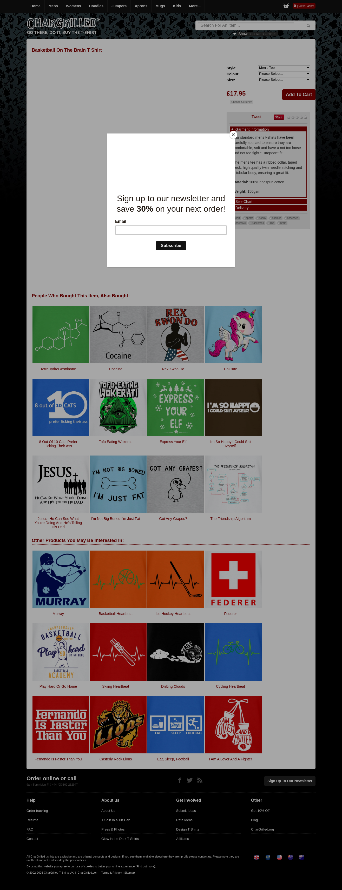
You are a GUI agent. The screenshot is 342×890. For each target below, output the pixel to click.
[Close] (233, 135)
